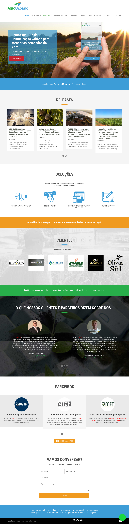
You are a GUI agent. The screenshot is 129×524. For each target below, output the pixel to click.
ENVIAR (64, 495)
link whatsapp (122, 517)
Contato (107, 15)
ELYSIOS (79, 338)
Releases (83, 15)
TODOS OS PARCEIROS (64, 441)
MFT (118, 420)
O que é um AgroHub (60, 15)
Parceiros (73, 15)
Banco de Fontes (95, 15)
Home (27, 15)
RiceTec (18, 338)
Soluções (47, 15)
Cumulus (14, 418)
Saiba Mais (16, 58)
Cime (79, 418)
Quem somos (36, 15)
